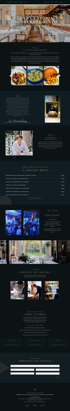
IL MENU (15, 2)
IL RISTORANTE (10, 2)
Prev (11, 75)
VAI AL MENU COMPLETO (35, 197)
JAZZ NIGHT (21, 2)
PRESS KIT (56, 2)
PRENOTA (61, 2)
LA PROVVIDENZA (47, 2)
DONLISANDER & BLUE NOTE (12, 344)
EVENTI (25, 2)
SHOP (52, 2)
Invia (58, 376)
